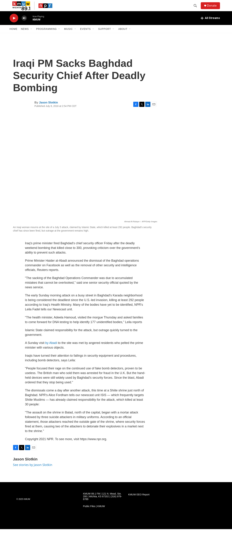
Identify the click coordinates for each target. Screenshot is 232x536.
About (122, 35)
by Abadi (51, 349)
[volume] (24, 25)
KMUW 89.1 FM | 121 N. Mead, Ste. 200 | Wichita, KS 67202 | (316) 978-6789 (102, 503)
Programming (46, 35)
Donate (213, 9)
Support (104, 35)
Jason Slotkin (48, 109)
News (25, 35)
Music (68, 35)
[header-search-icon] (196, 9)
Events (85, 35)
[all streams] (210, 25)
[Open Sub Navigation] (31, 35)
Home (14, 35)
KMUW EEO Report (139, 501)
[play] (14, 25)
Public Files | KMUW (94, 513)
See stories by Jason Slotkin (32, 472)
